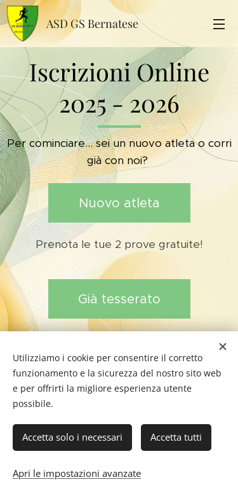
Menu (219, 24)
